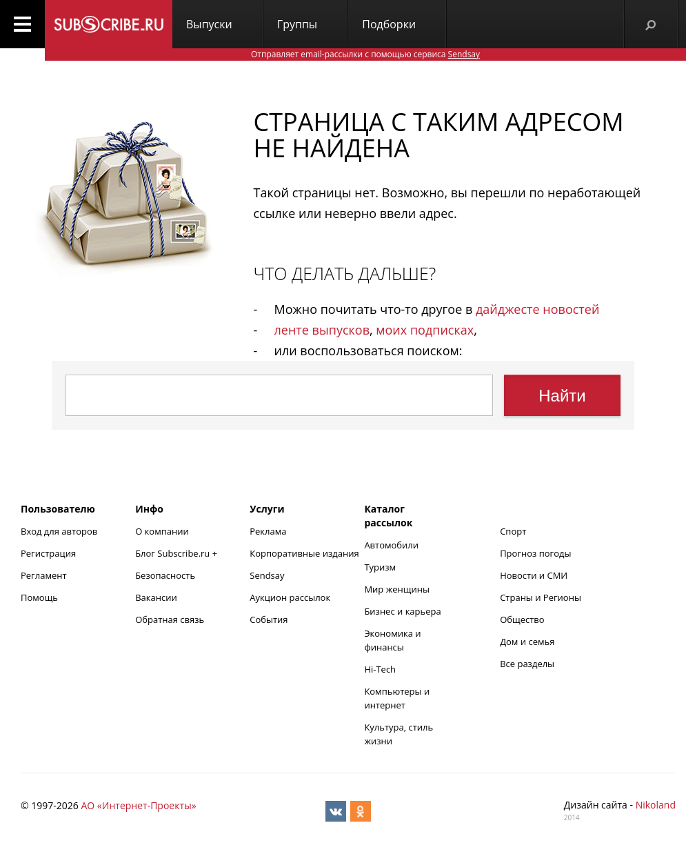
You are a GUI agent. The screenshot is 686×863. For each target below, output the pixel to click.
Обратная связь (169, 619)
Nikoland (656, 804)
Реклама (268, 531)
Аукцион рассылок (290, 597)
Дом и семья (527, 641)
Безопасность (165, 575)
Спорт (513, 531)
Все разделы (527, 663)
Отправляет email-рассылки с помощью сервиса (365, 54)
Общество (522, 619)
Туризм (380, 567)
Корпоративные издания (304, 553)
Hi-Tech (380, 669)
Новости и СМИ (533, 575)
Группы (297, 24)
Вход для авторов (59, 531)
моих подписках (425, 329)
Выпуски (209, 24)
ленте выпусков (322, 329)
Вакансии (156, 597)
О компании (162, 531)
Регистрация (48, 553)
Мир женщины (397, 589)
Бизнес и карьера (402, 611)
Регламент (44, 575)
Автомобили (391, 545)
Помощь (39, 597)
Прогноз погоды (535, 553)
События (268, 619)
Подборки (389, 24)
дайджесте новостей (537, 309)
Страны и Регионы (540, 597)
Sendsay (267, 575)
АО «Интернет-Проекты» (138, 805)
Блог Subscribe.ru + (177, 553)
